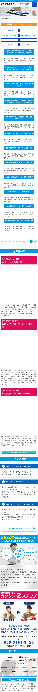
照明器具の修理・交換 (8, 651)
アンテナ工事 (28, 39)
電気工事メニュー (6, 634)
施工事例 (21, 636)
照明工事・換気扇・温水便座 (10, 39)
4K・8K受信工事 (7, 676)
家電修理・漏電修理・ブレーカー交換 (28, 35)
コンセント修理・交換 (8, 640)
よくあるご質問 (23, 642)
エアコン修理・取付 (8, 649)
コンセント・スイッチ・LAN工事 (10, 35)
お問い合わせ (23, 640)
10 (19, 241)
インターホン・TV (10, 30)
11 (23, 241)
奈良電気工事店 (17, 681)
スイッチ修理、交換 (8, 642)
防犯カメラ (10, 44)
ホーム (21, 647)
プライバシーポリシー (25, 645)
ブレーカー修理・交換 (8, 644)
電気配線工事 (6, 665)
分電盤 (28, 44)
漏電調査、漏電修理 (8, 663)
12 (27, 241)
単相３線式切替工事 (8, 646)
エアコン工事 (28, 30)
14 (35, 241)
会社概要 (21, 638)
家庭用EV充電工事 (7, 670)
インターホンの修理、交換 (10, 657)
